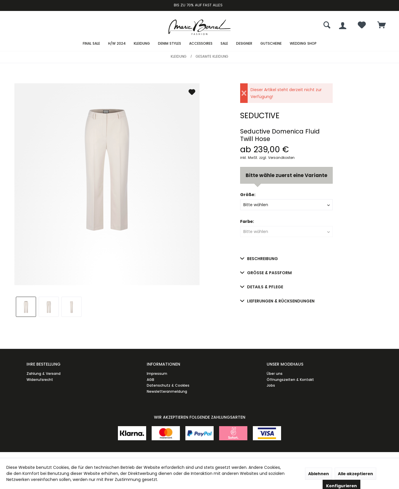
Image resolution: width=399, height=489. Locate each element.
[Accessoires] (201, 44)
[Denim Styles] (169, 44)
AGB (150, 379)
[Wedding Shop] (303, 44)
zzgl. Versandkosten (277, 157)
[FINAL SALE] (91, 44)
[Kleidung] (142, 44)
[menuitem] (381, 25)
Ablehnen (318, 474)
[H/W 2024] (117, 44)
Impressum (157, 373)
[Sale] (224, 44)
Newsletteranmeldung (167, 391)
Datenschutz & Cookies (168, 385)
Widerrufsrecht (40, 379)
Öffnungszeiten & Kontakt (290, 379)
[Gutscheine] (271, 44)
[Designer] (244, 44)
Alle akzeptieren (355, 474)
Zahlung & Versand (44, 373)
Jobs (271, 385)
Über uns (275, 373)
